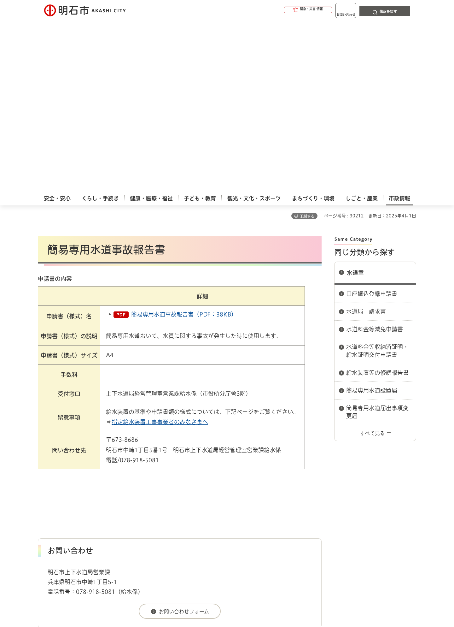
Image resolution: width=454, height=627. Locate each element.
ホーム (44, 478)
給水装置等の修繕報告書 (377, 201)
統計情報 (246, 595)
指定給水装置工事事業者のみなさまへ (160, 250)
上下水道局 (180, 478)
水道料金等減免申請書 (374, 157)
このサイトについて (90, 500)
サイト (373, 500)
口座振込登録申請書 (371, 122)
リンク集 (328, 500)
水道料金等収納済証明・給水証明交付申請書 (377, 179)
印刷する (307, 44)
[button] (283, 10)
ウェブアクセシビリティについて (177, 500)
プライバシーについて (267, 500)
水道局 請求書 (366, 140)
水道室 (355, 101)
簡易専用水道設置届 (371, 219)
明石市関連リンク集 (99, 478)
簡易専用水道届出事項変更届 (377, 240)
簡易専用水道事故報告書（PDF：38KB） (184, 142)
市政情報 (65, 478)
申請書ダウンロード (144, 478)
